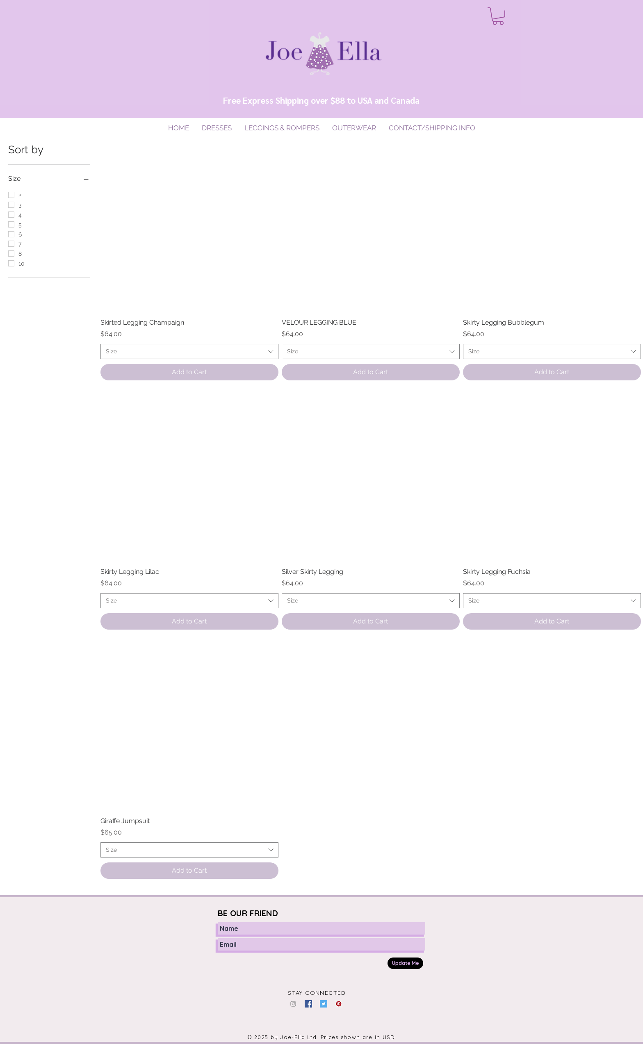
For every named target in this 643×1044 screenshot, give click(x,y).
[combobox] (189, 351)
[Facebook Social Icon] (308, 1004)
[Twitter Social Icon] (323, 1004)
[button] (498, 16)
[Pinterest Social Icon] (338, 1004)
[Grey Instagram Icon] (293, 1004)
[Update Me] (405, 963)
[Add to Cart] (189, 372)
